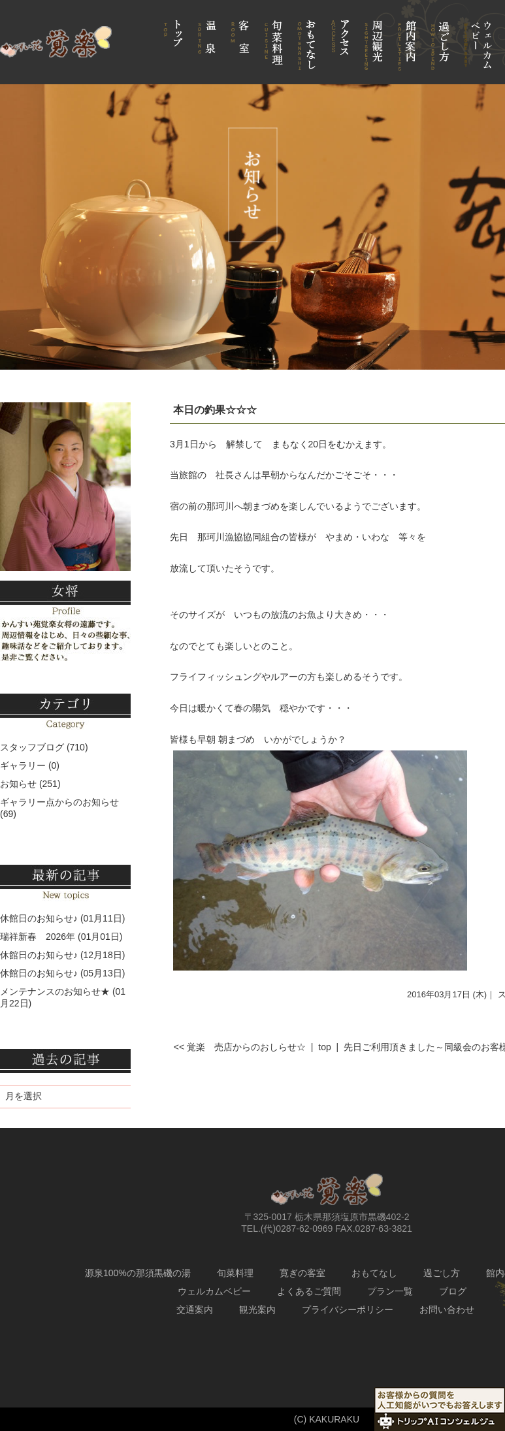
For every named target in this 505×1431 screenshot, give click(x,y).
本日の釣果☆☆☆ (215, 409)
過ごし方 (441, 1273)
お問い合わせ (446, 1309)
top (324, 1047)
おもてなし (374, 1273)
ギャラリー (23, 765)
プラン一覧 (390, 1291)
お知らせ (18, 784)
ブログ (452, 1291)
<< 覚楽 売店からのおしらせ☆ (240, 1047)
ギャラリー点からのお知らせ (59, 802)
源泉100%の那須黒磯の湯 (138, 1273)
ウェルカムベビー (214, 1291)
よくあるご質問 (309, 1291)
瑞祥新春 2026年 (37, 936)
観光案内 (257, 1309)
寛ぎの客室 (302, 1273)
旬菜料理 (235, 1273)
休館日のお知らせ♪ (39, 918)
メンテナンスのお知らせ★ (55, 991)
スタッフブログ (32, 747)
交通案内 (194, 1309)
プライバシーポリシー (347, 1309)
